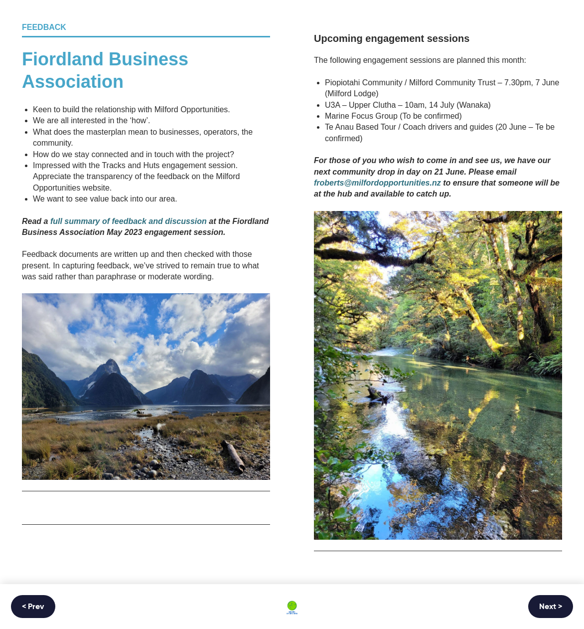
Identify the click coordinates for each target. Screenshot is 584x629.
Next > (550, 607)
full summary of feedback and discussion (128, 221)
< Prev (33, 607)
